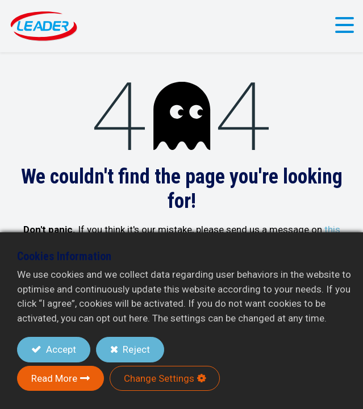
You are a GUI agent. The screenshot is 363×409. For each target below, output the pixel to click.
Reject (135, 349)
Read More (54, 378)
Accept (60, 349)
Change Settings (159, 378)
